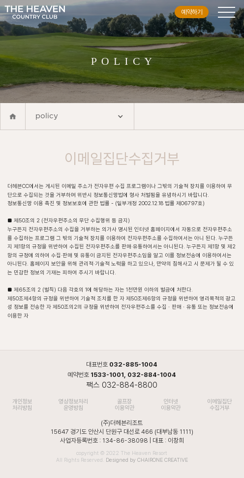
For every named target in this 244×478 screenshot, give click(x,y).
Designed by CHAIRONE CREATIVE (147, 460)
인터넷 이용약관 (171, 404)
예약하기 (192, 12)
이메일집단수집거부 (219, 404)
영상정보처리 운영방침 (73, 404)
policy (79, 117)
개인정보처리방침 (22, 404)
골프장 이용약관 (124, 404)
